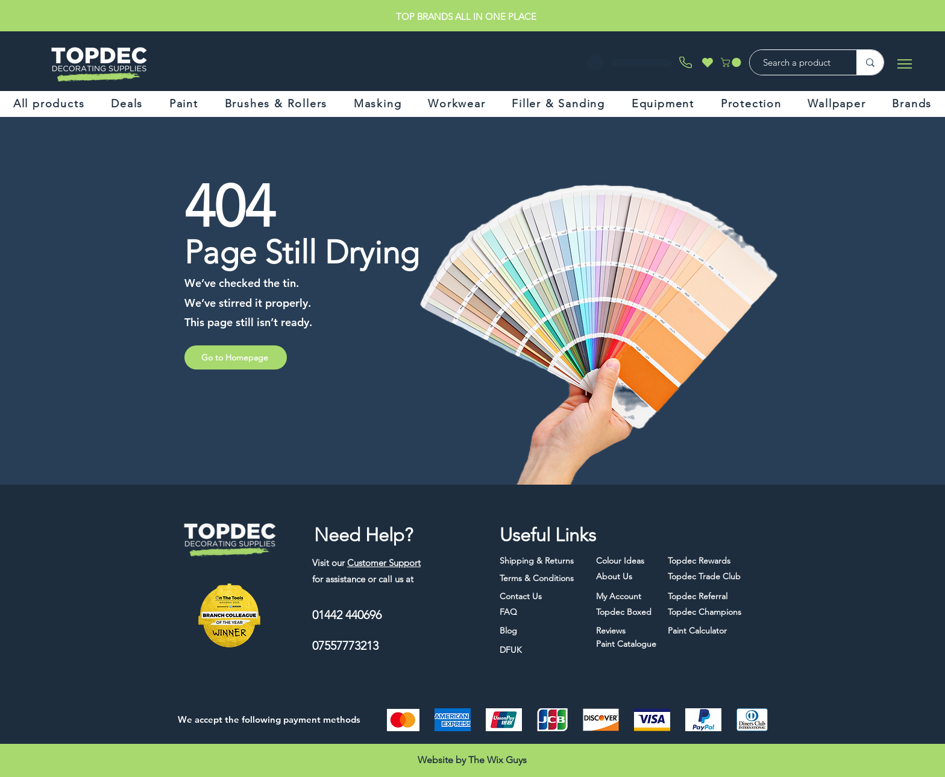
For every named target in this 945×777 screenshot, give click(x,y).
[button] (732, 62)
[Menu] (904, 63)
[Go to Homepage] (235, 357)
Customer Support (384, 562)
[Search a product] (797, 62)
